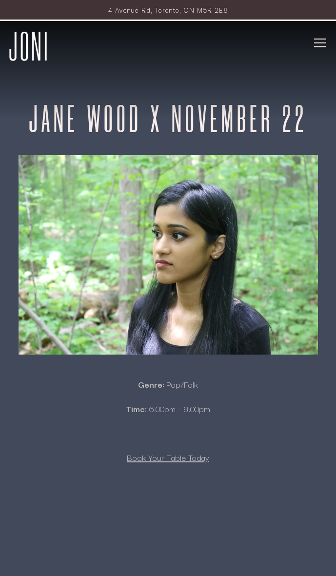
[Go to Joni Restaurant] (168, 10)
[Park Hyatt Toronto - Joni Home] (28, 45)
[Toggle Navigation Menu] (320, 43)
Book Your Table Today (168, 458)
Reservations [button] (168, 530)
